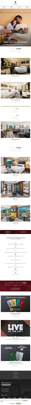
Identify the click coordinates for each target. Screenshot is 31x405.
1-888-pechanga (5, 391)
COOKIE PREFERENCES (12, 403)
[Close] (30, 399)
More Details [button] (15, 77)
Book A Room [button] (12, 51)
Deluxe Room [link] (15, 174)
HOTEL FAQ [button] (18, 51)
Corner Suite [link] (15, 223)
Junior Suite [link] (15, 199)
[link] (15, 74)
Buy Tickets (15, 111)
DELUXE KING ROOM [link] (15, 75)
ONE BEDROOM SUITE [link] (15, 139)
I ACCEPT (18, 403)
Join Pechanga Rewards (6, 384)
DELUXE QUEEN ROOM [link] (15, 99)
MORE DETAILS (15, 316)
